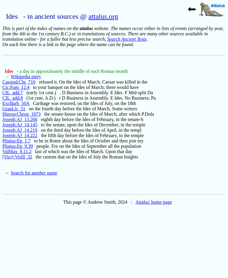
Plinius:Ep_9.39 (17, 146)
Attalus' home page (153, 202)
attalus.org (103, 16)
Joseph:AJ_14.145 (19, 124)
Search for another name (34, 172)
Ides (9, 71)
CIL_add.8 (12, 97)
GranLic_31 (13, 108)
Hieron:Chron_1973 (21, 114)
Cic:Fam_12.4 (15, 87)
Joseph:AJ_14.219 (19, 130)
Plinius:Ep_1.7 (16, 140)
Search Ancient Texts (127, 39)
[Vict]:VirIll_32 (17, 156)
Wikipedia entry (26, 76)
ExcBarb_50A (15, 103)
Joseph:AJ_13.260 (19, 119)
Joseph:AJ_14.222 (19, 135)
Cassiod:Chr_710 (18, 81)
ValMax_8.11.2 (16, 151)
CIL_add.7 (12, 92)
